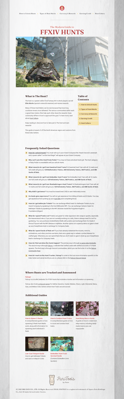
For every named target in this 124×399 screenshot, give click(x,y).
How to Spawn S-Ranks (34, 318)
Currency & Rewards (68, 13)
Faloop (50, 246)
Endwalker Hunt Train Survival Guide (58, 355)
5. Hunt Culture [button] (85, 123)
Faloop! (28, 277)
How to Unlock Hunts (27, 13)
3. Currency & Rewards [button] (88, 114)
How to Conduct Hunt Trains (61, 318)
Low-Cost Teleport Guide (34, 354)
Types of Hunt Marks (48, 13)
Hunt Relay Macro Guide (85, 318)
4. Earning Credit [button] (85, 118)
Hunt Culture (100, 13)
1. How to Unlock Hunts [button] (88, 105)
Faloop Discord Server (78, 258)
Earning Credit (85, 13)
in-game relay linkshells (88, 243)
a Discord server (44, 284)
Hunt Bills (57, 199)
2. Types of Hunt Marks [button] (88, 109)
